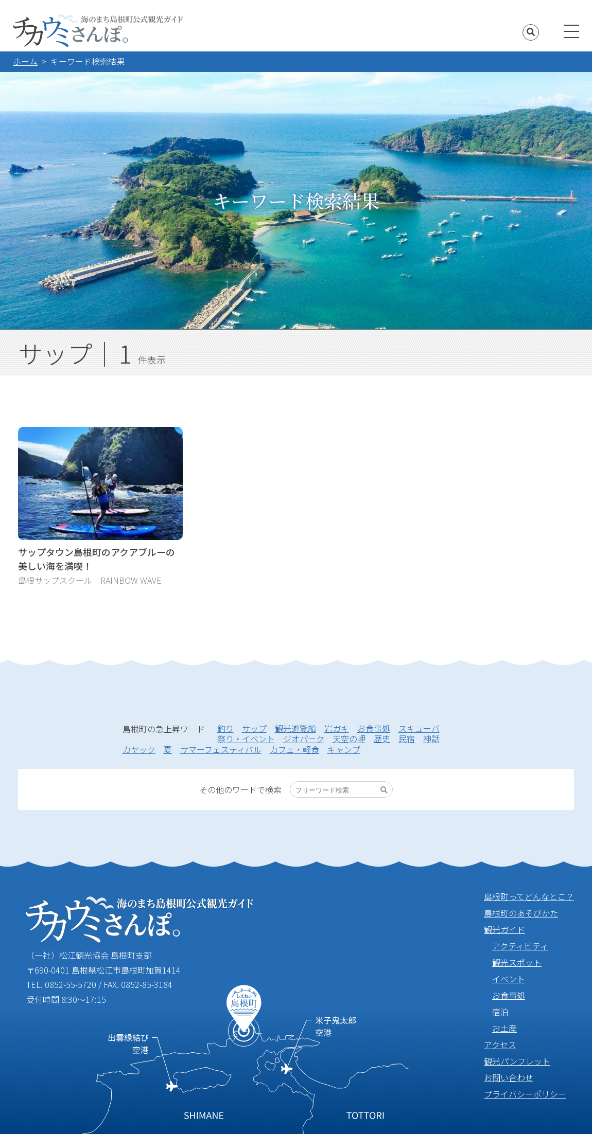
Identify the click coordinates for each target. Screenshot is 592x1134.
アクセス (500, 1044)
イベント (508, 979)
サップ (254, 728)
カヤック (139, 749)
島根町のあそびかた (521, 913)
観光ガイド (504, 929)
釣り (225, 728)
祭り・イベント (246, 738)
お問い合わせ (508, 1077)
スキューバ (419, 728)
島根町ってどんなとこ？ (529, 896)
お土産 (504, 1028)
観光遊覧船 (295, 728)
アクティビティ (520, 946)
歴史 (382, 738)
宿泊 (500, 1011)
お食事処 (373, 728)
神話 (431, 738)
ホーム (25, 61)
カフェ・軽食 (294, 749)
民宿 (406, 738)
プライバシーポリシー (525, 1094)
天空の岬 (349, 738)
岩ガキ (336, 728)
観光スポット (517, 962)
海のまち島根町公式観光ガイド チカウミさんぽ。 (98, 30)
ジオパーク (303, 738)
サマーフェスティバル (221, 749)
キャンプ (343, 749)
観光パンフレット (517, 1061)
